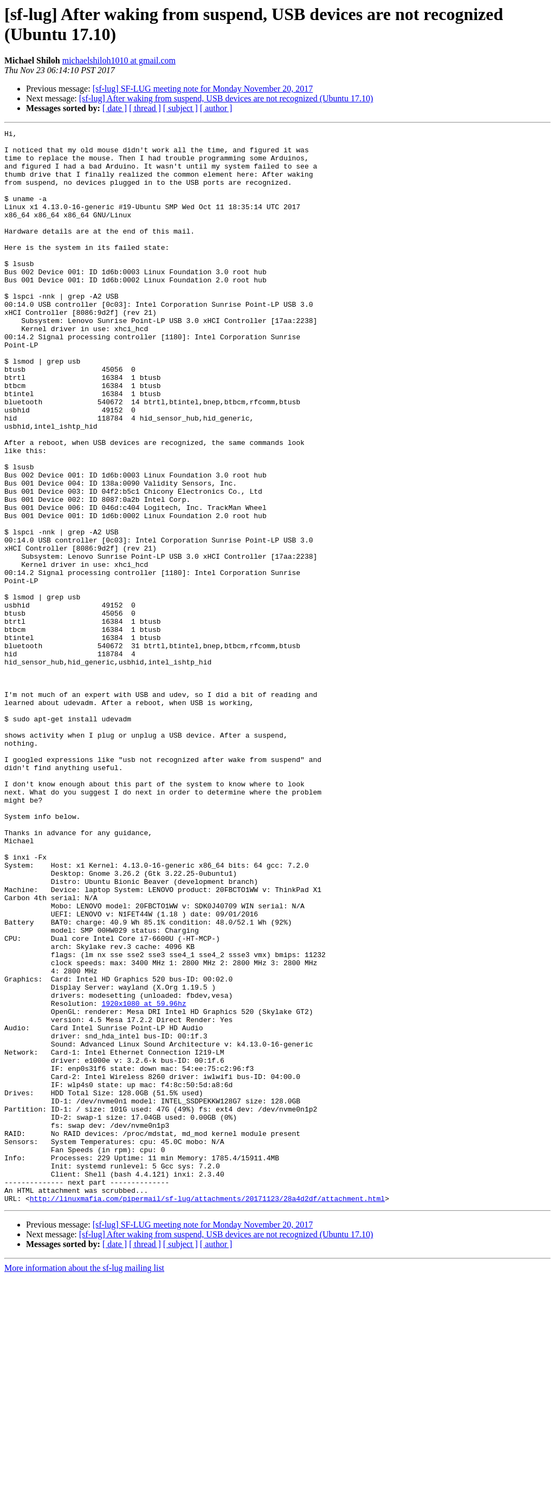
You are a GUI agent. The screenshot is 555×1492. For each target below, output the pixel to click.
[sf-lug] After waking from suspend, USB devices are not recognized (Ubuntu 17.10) (226, 98)
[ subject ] (180, 108)
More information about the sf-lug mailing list (84, 1482)
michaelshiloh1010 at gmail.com (119, 60)
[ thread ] (145, 108)
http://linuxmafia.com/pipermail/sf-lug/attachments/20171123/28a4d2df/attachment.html (207, 1413)
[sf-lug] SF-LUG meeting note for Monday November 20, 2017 (203, 88)
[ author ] (216, 108)
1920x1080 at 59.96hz (143, 1179)
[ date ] (114, 108)
